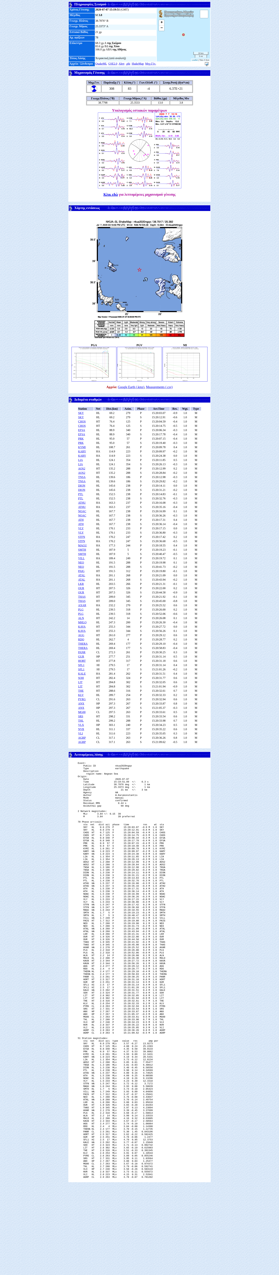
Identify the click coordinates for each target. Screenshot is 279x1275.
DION (81, 485)
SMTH (82, 549)
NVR (81, 729)
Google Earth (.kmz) (131, 387)
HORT (82, 660)
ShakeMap (138, 63)
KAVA (82, 626)
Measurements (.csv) (159, 387)
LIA (80, 459)
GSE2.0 (112, 63)
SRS (80, 716)
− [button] (161, 28)
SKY (81, 412)
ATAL (81, 575)
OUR (81, 588)
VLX (81, 724)
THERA (83, 643)
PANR (81, 652)
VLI (80, 733)
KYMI (82, 447)
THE (81, 690)
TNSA (82, 477)
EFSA (81, 430)
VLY (81, 528)
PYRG (82, 699)
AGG (81, 635)
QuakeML (101, 63)
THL (81, 720)
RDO (81, 639)
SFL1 (81, 665)
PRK (81, 438)
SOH (81, 677)
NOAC (82, 511)
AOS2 (81, 468)
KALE (82, 673)
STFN (81, 536)
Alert (121, 63)
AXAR (82, 605)
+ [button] (161, 22)
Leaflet (195, 60)
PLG (80, 609)
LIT (80, 682)
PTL (80, 494)
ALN (81, 618)
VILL (81, 558)
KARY (82, 451)
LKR (81, 583)
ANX (81, 703)
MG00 (82, 712)
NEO (81, 562)
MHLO (82, 622)
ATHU (82, 502)
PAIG (81, 571)
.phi (128, 63)
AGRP (82, 737)
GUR (81, 656)
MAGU (82, 545)
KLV (81, 695)
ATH (81, 519)
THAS (82, 596)
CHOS (82, 421)
